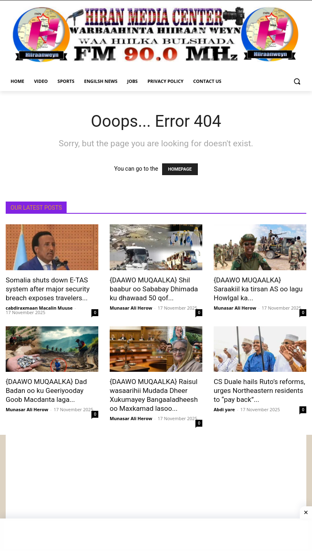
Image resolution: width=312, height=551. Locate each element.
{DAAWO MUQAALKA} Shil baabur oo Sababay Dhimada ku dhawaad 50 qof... (154, 289)
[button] (296, 81)
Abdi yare (224, 409)
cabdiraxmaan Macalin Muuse (39, 308)
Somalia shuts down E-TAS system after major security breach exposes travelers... (47, 289)
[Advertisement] (156, 492)
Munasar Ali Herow (131, 308)
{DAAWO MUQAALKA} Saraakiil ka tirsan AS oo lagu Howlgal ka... (258, 289)
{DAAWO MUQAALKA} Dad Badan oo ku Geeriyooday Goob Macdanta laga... (46, 390)
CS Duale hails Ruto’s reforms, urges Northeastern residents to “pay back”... (259, 390)
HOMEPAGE (180, 169)
